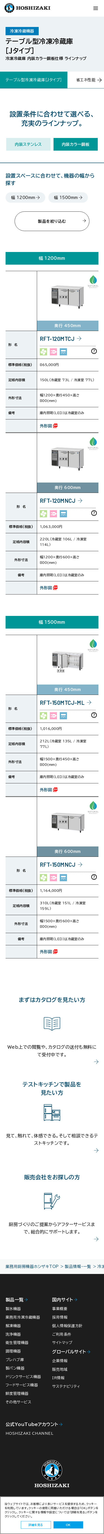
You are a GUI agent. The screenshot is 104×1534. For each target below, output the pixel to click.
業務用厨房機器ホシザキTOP (32, 1270)
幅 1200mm (23, 197)
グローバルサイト (69, 1357)
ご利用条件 (62, 1339)
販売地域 (60, 1375)
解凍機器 (14, 1330)
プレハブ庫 (15, 1365)
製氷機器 (14, 1312)
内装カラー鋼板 (75, 144)
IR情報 (58, 1384)
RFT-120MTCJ (57, 340)
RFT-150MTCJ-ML (62, 706)
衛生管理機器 (18, 1348)
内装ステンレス (28, 144)
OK (68, 1524)
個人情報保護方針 (68, 1330)
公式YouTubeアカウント (32, 1431)
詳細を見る (35, 1524)
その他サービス (19, 1409)
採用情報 (60, 1321)
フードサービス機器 (23, 1391)
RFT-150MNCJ (58, 868)
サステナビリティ (67, 1392)
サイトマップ (62, 1348)
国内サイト (62, 1303)
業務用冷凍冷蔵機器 (24, 1321)
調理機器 (14, 1356)
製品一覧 (15, 1303)
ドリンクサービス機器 (24, 1383)
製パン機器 (15, 1374)
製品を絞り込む (52, 221)
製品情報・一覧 (78, 1270)
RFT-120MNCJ (58, 502)
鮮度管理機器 (18, 1400)
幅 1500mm (66, 197)
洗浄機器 (14, 1339)
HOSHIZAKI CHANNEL (30, 1441)
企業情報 (60, 1366)
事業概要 (60, 1312)
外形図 (46, 428)
